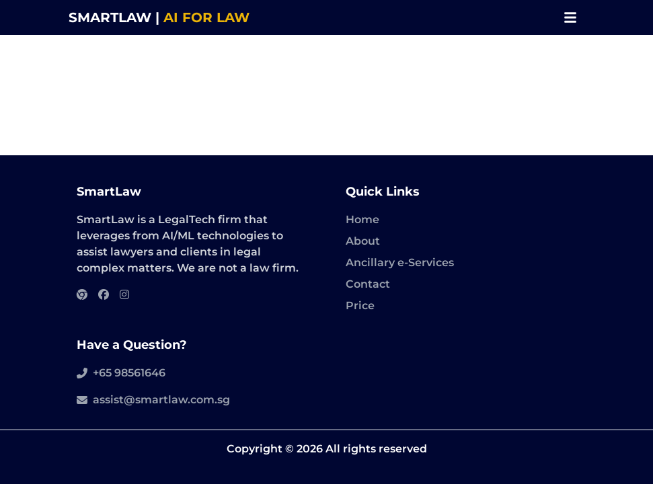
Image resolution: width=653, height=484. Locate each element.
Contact (368, 284)
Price (360, 305)
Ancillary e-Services (400, 262)
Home (362, 219)
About (363, 241)
